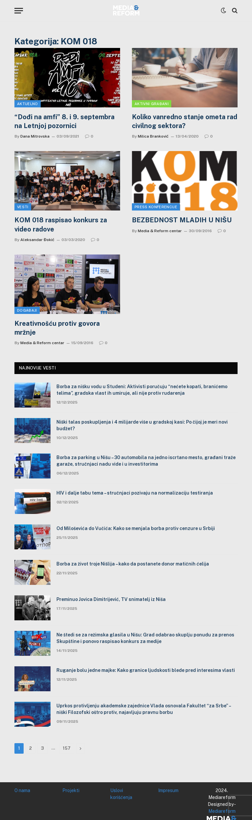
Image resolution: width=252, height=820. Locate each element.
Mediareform (222, 811)
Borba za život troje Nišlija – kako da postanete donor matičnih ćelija (132, 563)
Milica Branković (153, 136)
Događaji (27, 310)
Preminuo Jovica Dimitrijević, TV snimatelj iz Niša (111, 599)
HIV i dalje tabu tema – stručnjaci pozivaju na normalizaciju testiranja (134, 493)
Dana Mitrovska (35, 136)
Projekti (70, 790)
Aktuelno (27, 104)
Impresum (168, 790)
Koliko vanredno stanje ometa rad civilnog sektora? (184, 121)
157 (67, 748)
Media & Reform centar (160, 231)
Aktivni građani (152, 104)
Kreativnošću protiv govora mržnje (57, 328)
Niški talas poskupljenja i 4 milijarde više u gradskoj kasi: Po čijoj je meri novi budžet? (142, 425)
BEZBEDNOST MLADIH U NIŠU (182, 220)
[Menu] (18, 10)
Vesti (23, 207)
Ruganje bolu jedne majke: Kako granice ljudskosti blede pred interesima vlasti (145, 670)
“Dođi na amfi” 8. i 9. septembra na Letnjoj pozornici (64, 121)
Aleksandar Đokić (37, 239)
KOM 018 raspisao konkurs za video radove (60, 224)
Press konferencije (156, 207)
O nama (22, 790)
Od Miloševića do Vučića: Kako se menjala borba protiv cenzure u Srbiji (135, 528)
